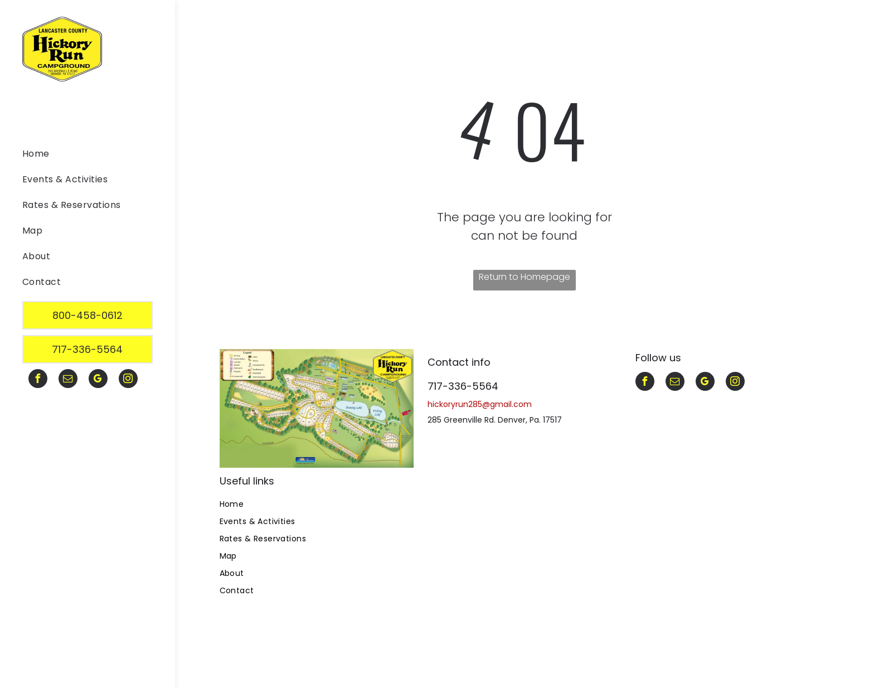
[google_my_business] (98, 380)
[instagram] (128, 380)
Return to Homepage (524, 276)
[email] (68, 380)
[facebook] (37, 380)
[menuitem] (83, 156)
